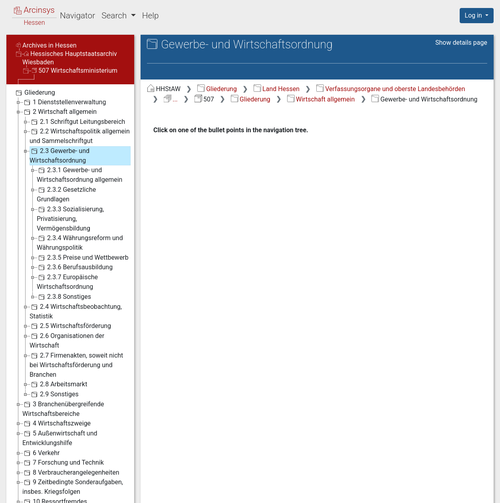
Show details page (461, 42)
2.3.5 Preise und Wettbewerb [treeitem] (83, 257)
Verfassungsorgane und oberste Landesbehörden (390, 89)
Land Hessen (277, 89)
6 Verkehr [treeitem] (41, 453)
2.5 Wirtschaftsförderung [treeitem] (70, 326)
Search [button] (115, 15)
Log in (474, 15)
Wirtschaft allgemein (321, 99)
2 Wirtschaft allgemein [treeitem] (59, 112)
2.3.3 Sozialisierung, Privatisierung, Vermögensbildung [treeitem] (70, 218)
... (171, 99)
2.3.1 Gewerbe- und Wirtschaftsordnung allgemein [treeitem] (79, 174)
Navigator (77, 15)
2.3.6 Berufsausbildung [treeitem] (75, 267)
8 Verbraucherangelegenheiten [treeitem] (70, 472)
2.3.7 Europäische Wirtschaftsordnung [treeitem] (67, 281)
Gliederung (217, 89)
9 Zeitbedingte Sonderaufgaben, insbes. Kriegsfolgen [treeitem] (72, 486)
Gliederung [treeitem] (34, 92)
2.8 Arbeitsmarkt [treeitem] (58, 384)
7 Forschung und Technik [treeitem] (63, 462)
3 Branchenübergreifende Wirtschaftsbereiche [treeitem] (63, 409)
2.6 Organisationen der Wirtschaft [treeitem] (67, 340)
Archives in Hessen (46, 45)
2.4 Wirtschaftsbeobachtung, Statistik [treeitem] (76, 311)
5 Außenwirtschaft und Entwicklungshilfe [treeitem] (59, 438)
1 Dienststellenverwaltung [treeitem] (64, 102)
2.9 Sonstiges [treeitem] (54, 394)
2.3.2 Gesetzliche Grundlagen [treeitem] (66, 194)
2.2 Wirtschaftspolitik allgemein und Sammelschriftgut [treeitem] (80, 136)
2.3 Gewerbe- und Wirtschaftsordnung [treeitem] (59, 155)
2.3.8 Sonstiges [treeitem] (64, 297)
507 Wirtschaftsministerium (74, 70)
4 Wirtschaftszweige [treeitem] (56, 423)
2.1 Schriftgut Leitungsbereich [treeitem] (77, 122)
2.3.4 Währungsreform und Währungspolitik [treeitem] (80, 242)
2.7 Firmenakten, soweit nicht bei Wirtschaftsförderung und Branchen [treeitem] (76, 364)
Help (150, 15)
